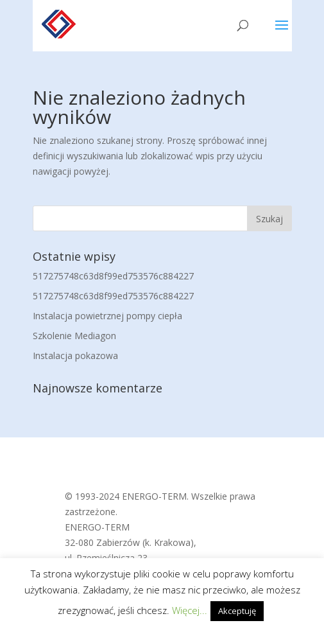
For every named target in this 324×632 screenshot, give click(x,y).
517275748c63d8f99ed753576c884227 (113, 276)
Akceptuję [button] (237, 611)
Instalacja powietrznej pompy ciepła (107, 316)
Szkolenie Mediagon (74, 335)
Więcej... (189, 610)
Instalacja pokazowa (75, 355)
